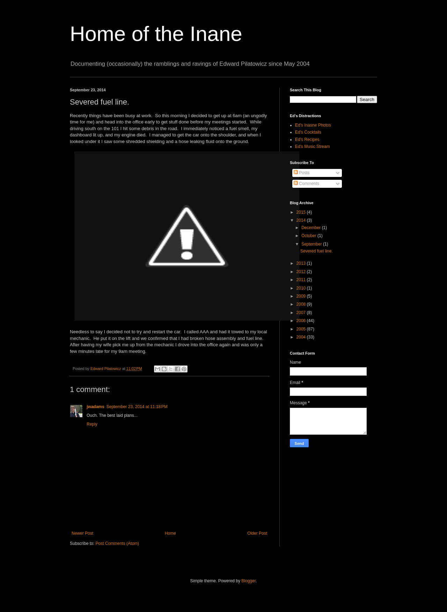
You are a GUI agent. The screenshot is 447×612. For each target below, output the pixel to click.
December (311, 227)
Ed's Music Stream (312, 146)
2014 (301, 220)
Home (170, 533)
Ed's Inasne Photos (313, 125)
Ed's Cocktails (308, 132)
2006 (301, 320)
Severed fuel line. (316, 251)
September (312, 244)
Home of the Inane (156, 33)
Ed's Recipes (307, 139)
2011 (301, 279)
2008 (301, 304)
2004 (301, 337)
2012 (301, 271)
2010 (301, 288)
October (309, 235)
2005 (301, 329)
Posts (301, 172)
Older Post (257, 533)
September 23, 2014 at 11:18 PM (137, 406)
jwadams (95, 406)
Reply (92, 424)
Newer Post (82, 533)
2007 (301, 312)
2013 (301, 263)
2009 (301, 296)
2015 (301, 212)
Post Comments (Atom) (117, 543)
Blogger (248, 580)
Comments (306, 183)
